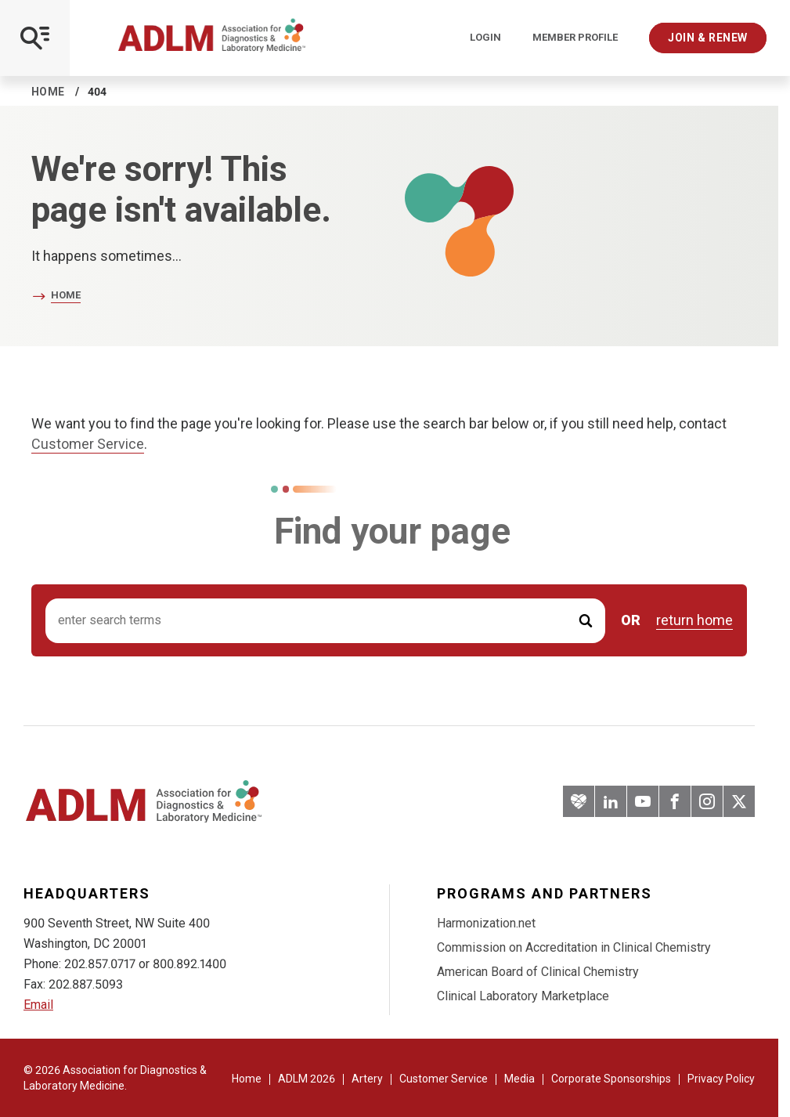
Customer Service (87, 444)
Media (519, 1078)
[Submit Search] (585, 620)
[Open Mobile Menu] (35, 38)
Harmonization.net (486, 923)
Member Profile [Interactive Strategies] (575, 37)
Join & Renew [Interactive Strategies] (708, 37)
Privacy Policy (721, 1078)
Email (38, 1004)
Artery (367, 1078)
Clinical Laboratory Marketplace (523, 996)
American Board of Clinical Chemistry (538, 971)
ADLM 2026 (306, 1078)
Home (48, 91)
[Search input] (325, 620)
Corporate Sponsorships (611, 1078)
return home (694, 620)
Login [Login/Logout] (485, 37)
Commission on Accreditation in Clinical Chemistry (574, 947)
